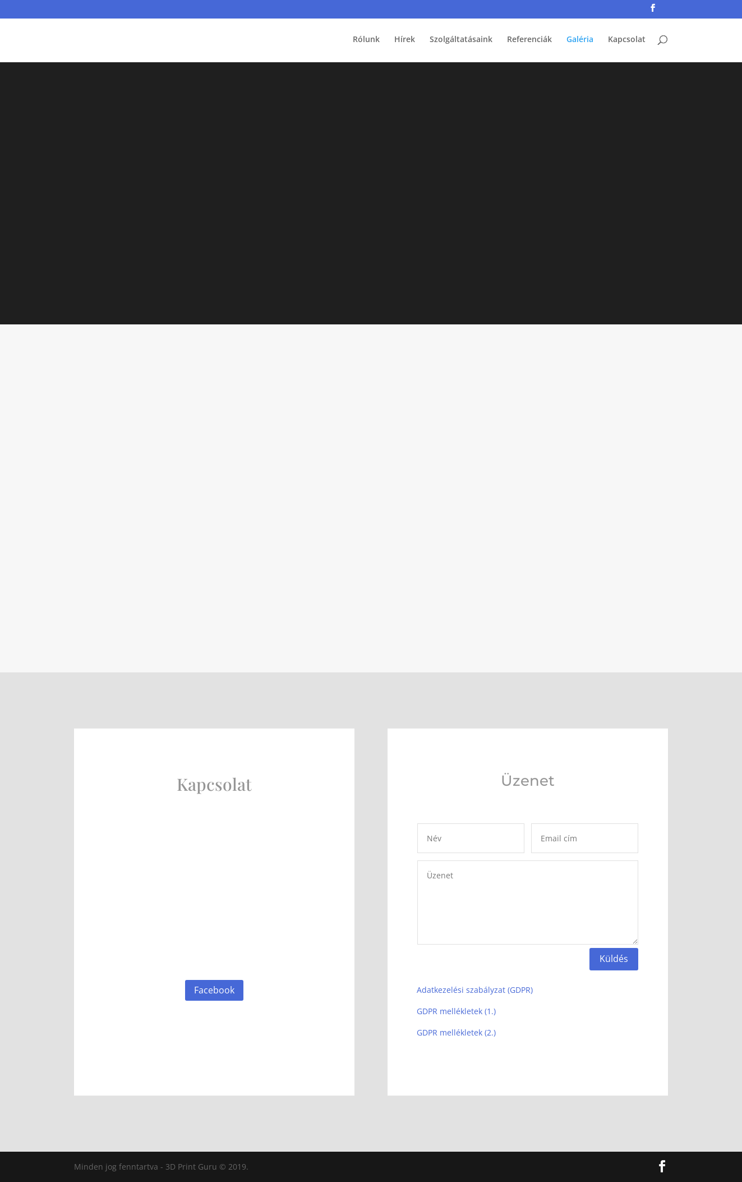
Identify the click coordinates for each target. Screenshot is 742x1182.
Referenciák (529, 39)
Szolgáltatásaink (461, 39)
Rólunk (366, 39)
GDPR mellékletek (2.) (456, 1032)
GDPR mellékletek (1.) (456, 1011)
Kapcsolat (627, 39)
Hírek (404, 39)
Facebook (214, 990)
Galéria (579, 39)
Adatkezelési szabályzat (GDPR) (475, 989)
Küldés (614, 958)
